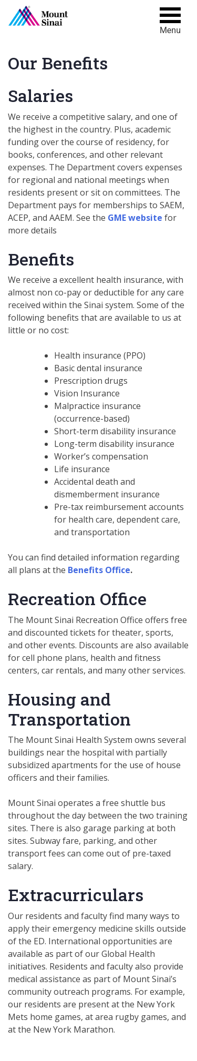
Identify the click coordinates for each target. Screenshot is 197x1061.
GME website (135, 217)
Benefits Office (99, 570)
